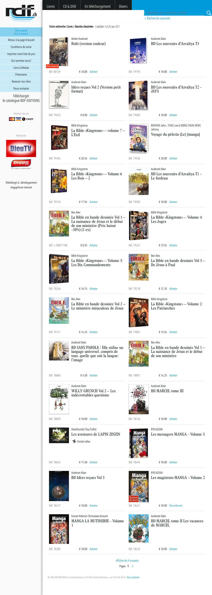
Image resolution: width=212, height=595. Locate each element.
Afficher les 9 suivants (127, 560)
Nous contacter (133, 577)
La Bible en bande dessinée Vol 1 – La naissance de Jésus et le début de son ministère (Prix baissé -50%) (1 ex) (98, 223)
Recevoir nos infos (21, 81)
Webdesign (11, 182)
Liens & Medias (21, 68)
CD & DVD (69, 6)
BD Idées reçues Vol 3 (87, 477)
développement (29, 182)
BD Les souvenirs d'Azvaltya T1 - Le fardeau (176, 175)
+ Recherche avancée (157, 18)
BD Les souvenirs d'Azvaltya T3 (175, 43)
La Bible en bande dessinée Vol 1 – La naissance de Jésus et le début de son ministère (178, 351)
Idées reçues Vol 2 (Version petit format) (96, 89)
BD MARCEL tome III (167, 390)
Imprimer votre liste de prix (21, 54)
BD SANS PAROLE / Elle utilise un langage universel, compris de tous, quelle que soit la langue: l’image (97, 353)
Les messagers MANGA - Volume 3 (178, 434)
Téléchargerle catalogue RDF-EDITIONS (21, 98)
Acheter (93, 72)
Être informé (175, 505)
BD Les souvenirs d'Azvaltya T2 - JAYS (176, 89)
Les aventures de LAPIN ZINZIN (95, 434)
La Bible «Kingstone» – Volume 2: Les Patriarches (177, 305)
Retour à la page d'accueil (21, 40)
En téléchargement (98, 6)
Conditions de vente (21, 47)
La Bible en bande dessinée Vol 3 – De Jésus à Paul (178, 262)
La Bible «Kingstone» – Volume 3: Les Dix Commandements (97, 262)
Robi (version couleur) (88, 43)
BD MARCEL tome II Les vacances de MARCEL (177, 522)
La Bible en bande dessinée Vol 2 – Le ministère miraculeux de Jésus (98, 305)
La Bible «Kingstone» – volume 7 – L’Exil (98, 132)
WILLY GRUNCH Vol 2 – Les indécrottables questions (93, 392)
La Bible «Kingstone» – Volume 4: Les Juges (177, 219)
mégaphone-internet (21, 187)
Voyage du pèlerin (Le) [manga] (175, 134)
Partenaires (21, 74)
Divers (123, 6)
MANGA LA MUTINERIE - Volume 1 (97, 522)
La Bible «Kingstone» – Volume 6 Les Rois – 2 (96, 175)
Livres (51, 6)
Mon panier (21, 32)
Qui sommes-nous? (21, 61)
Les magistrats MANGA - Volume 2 (178, 477)
